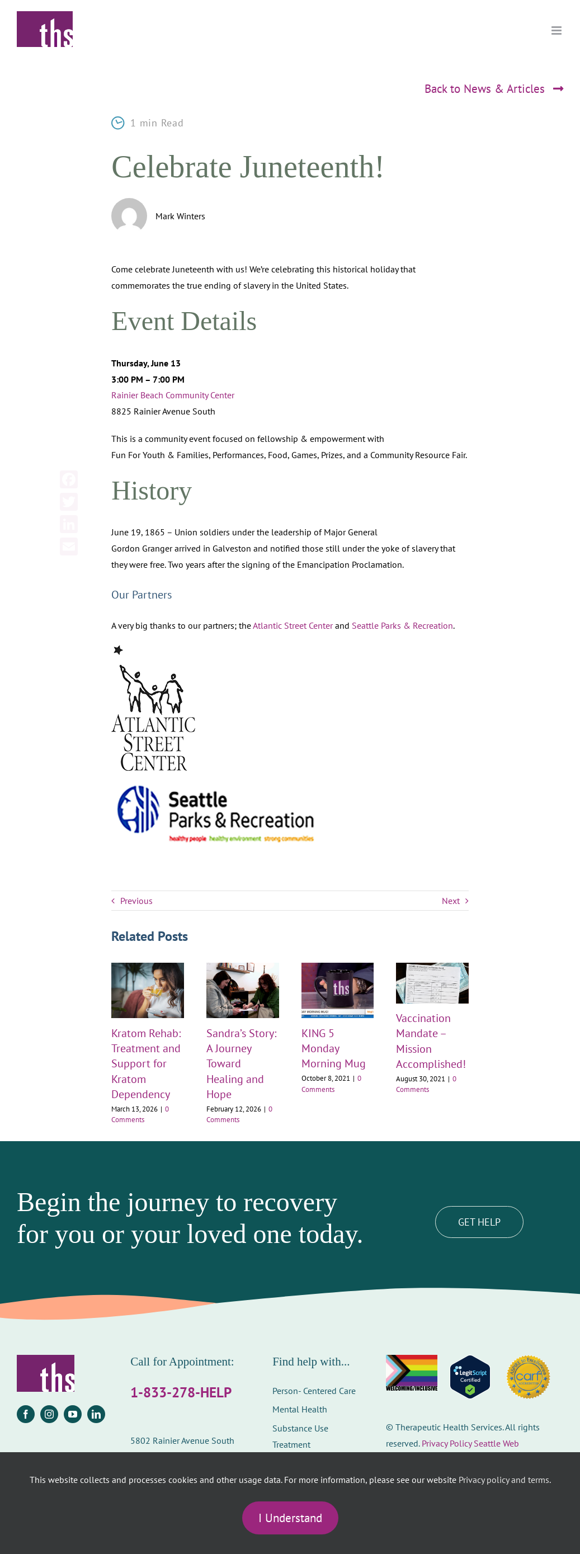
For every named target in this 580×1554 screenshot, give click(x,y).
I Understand (290, 1517)
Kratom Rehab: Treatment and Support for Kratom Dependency (146, 1063)
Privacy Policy (446, 1443)
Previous (136, 900)
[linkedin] (96, 1414)
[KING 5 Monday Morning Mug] (337, 968)
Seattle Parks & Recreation (402, 625)
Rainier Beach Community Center (172, 395)
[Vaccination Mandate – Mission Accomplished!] (432, 968)
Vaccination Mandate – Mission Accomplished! (431, 1041)
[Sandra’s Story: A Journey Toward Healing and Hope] (242, 968)
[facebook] (26, 1414)
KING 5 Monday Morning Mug (333, 1048)
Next (451, 900)
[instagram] (49, 1414)
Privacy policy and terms (504, 1479)
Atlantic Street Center (293, 625)
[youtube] (73, 1414)
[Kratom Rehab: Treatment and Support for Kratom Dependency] (147, 968)
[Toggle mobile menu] (557, 30)
